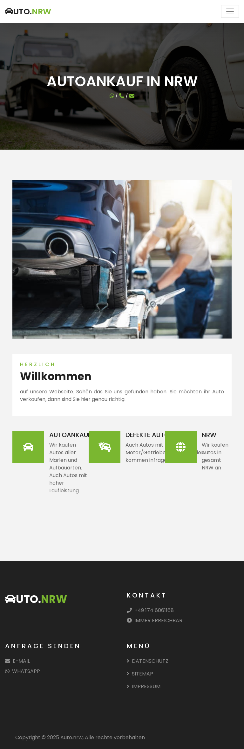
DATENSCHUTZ (147, 661)
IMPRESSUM (143, 686)
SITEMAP (140, 673)
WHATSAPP (22, 671)
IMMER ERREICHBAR (154, 620)
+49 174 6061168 (150, 610)
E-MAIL (17, 661)
